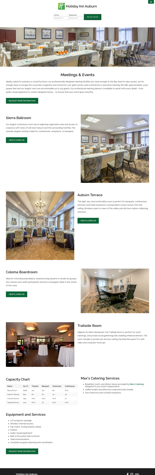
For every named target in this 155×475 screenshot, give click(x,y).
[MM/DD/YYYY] (61, 18)
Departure (73, 15)
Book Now (92, 17)
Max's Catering (137, 396)
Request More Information (22, 113)
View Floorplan (16, 152)
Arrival (56, 15)
